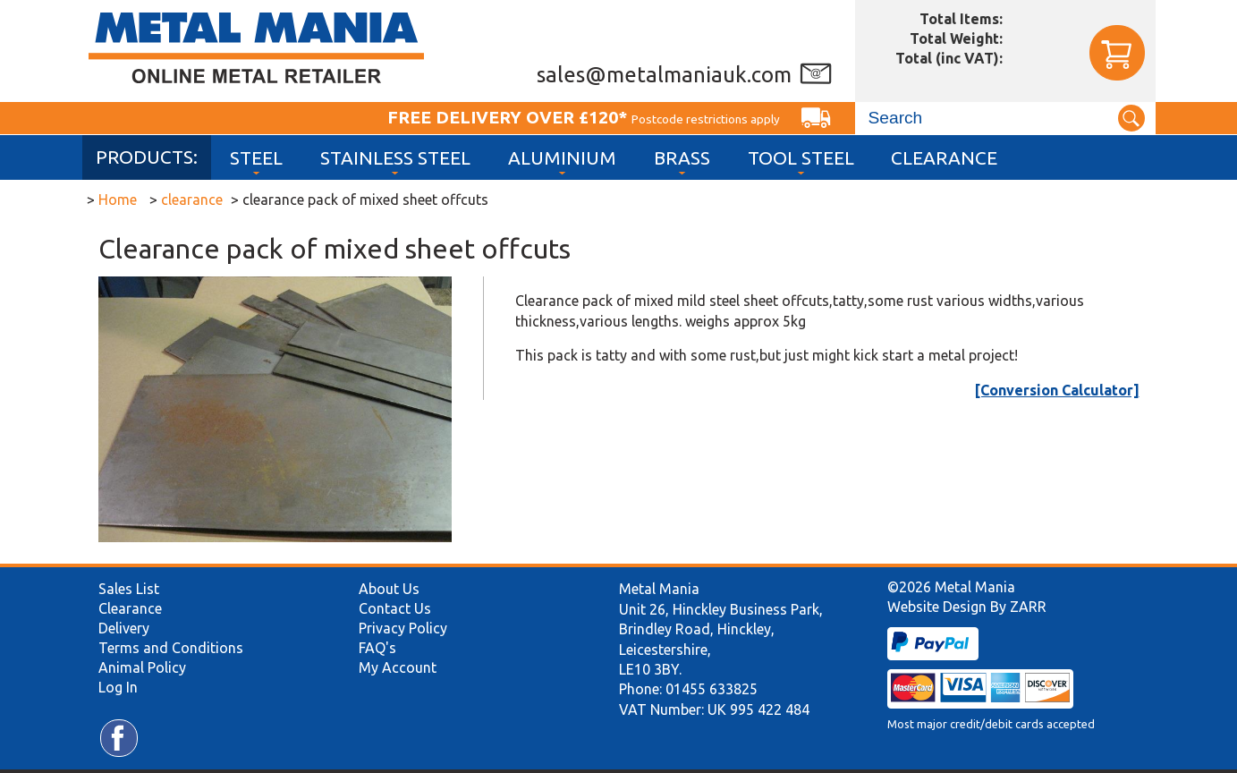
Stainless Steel (395, 158)
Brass (682, 158)
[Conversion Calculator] (1057, 390)
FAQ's (377, 648)
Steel (256, 158)
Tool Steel (801, 158)
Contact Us (395, 608)
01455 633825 (711, 689)
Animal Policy (142, 667)
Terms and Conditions (170, 648)
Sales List (128, 589)
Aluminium (562, 158)
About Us (389, 589)
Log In (118, 687)
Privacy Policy (403, 628)
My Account (397, 667)
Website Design (937, 607)
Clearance (944, 158)
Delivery (123, 628)
